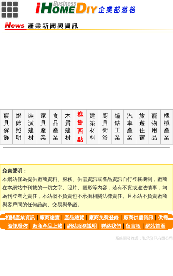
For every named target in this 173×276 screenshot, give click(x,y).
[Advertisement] (86, 71)
